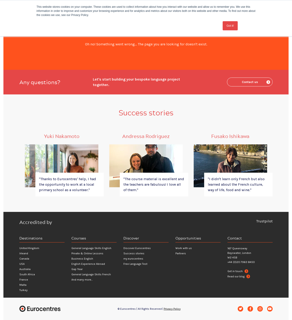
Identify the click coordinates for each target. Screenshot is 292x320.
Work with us (183, 248)
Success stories (133, 253)
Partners (180, 253)
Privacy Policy (172, 308)
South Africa (27, 274)
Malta (22, 284)
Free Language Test (135, 263)
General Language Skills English (91, 248)
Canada (24, 258)
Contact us (256, 82)
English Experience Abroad (88, 263)
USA (22, 263)
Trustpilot (264, 221)
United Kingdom (29, 248)
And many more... (82, 279)
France (23, 279)
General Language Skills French (91, 274)
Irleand (23, 253)
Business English (82, 258)
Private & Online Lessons (87, 253)
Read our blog (238, 276)
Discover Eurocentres (137, 248)
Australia (25, 269)
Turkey (23, 290)
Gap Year (77, 269)
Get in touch (237, 271)
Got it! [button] (230, 25)
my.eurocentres (133, 258)
